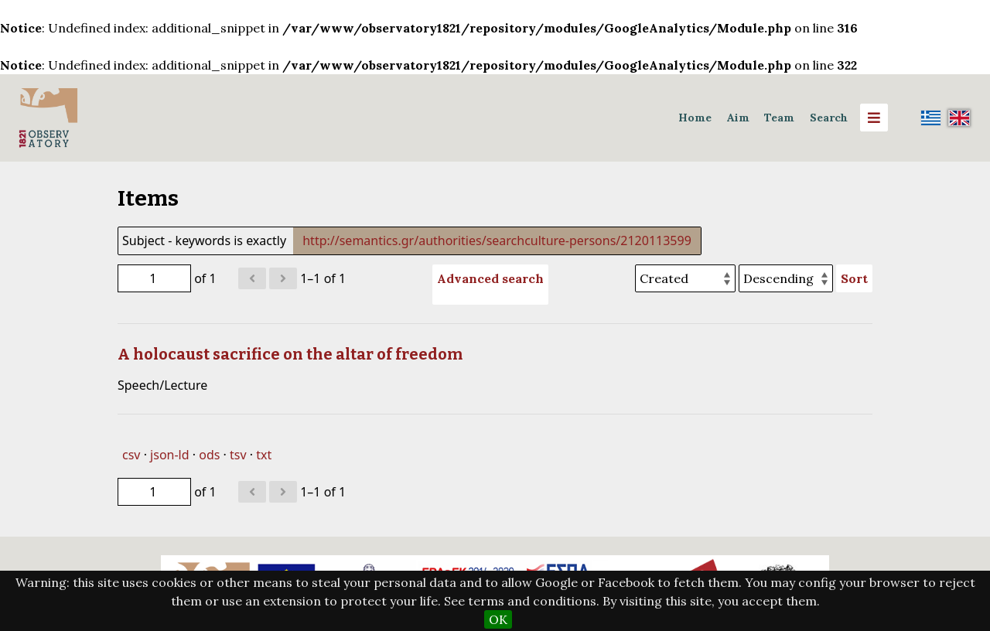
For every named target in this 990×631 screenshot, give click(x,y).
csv (131, 454)
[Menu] (874, 117)
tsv (238, 454)
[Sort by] (685, 278)
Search (829, 117)
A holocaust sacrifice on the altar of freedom (290, 354)
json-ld (169, 454)
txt (263, 454)
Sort (854, 278)
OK (498, 619)
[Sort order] (786, 278)
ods (209, 454)
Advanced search (490, 278)
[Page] (154, 278)
